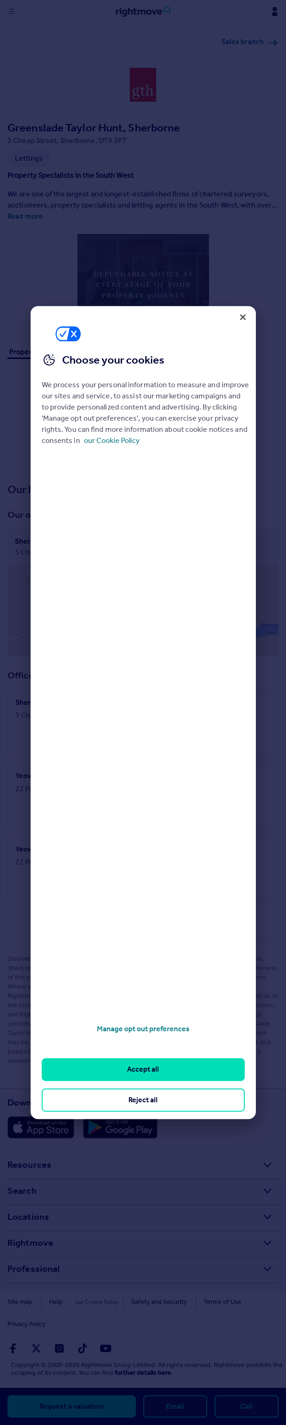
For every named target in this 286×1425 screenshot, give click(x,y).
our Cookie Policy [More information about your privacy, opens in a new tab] (112, 440)
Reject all (143, 1099)
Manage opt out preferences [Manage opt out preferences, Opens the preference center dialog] (143, 1028)
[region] (143, 712)
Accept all (143, 1069)
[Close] (243, 317)
